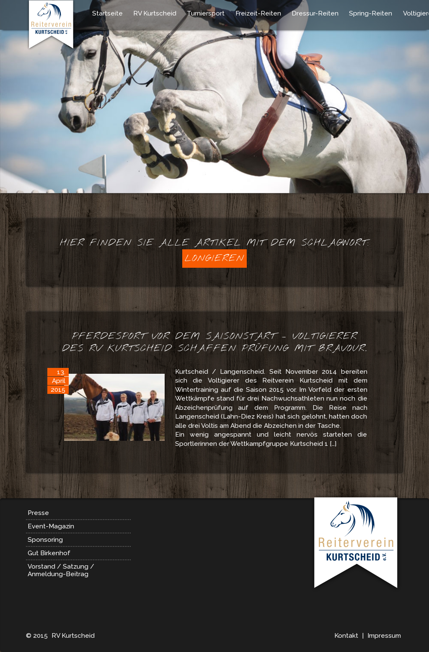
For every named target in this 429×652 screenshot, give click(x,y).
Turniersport (206, 13)
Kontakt (346, 635)
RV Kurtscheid (154, 13)
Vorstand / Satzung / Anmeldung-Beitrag (61, 570)
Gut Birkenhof (49, 553)
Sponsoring (45, 539)
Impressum (384, 635)
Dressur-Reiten (315, 13)
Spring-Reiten (370, 13)
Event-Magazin (51, 526)
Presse (38, 513)
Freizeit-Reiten (258, 13)
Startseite (107, 13)
